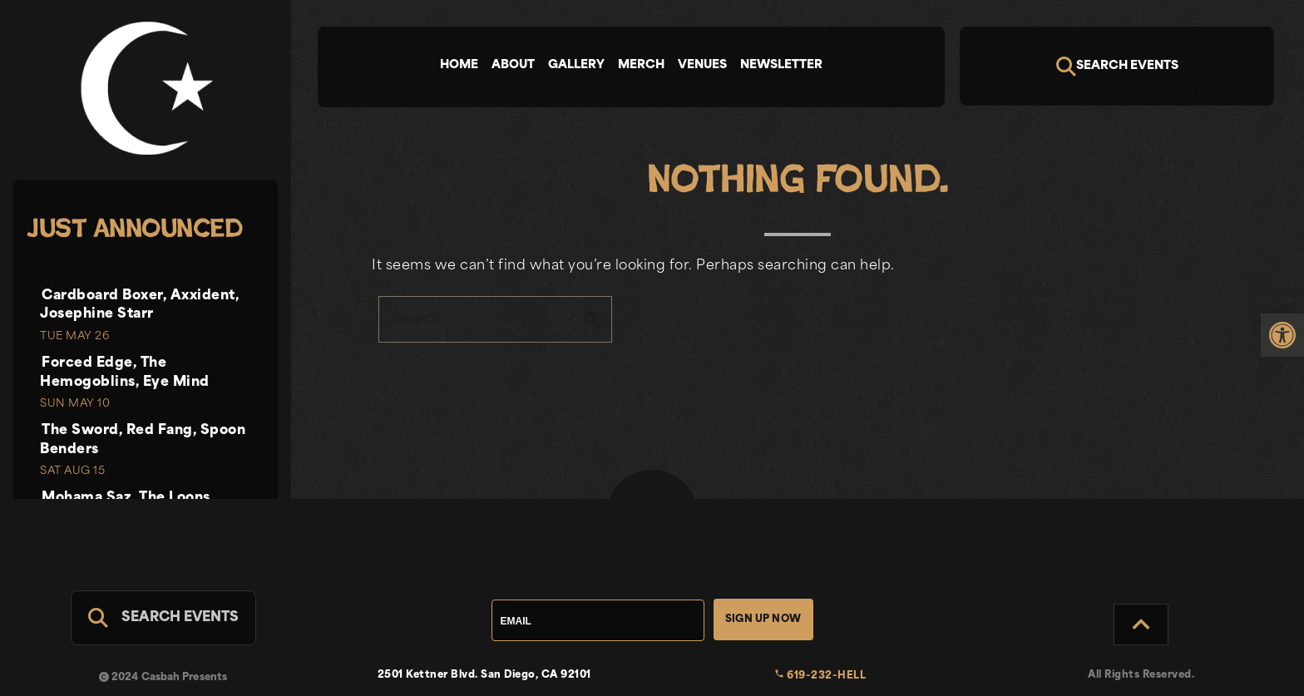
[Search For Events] (163, 617)
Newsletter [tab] (781, 65)
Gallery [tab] (576, 65)
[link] (1282, 335)
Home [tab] (459, 65)
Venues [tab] (702, 65)
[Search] (1117, 66)
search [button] (592, 319)
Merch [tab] (641, 65)
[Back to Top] (1141, 624)
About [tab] (513, 65)
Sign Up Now (763, 619)
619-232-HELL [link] (820, 676)
